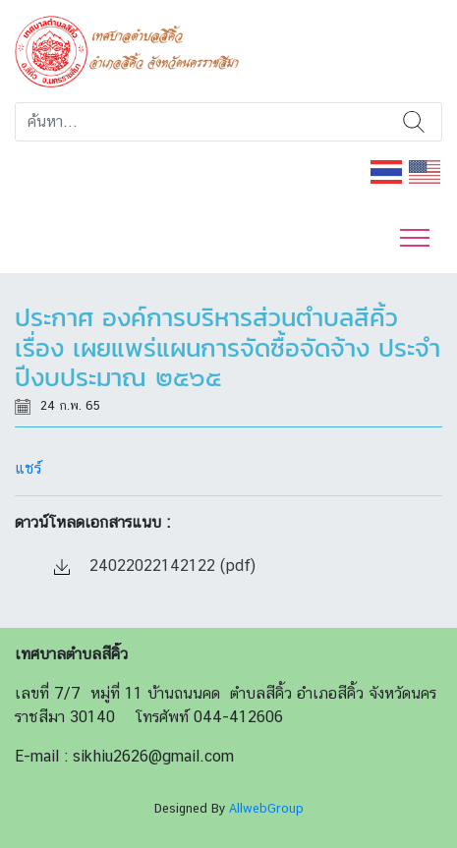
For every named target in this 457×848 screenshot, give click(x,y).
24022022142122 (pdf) (155, 565)
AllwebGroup (266, 808)
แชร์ (28, 468)
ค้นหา (414, 122)
